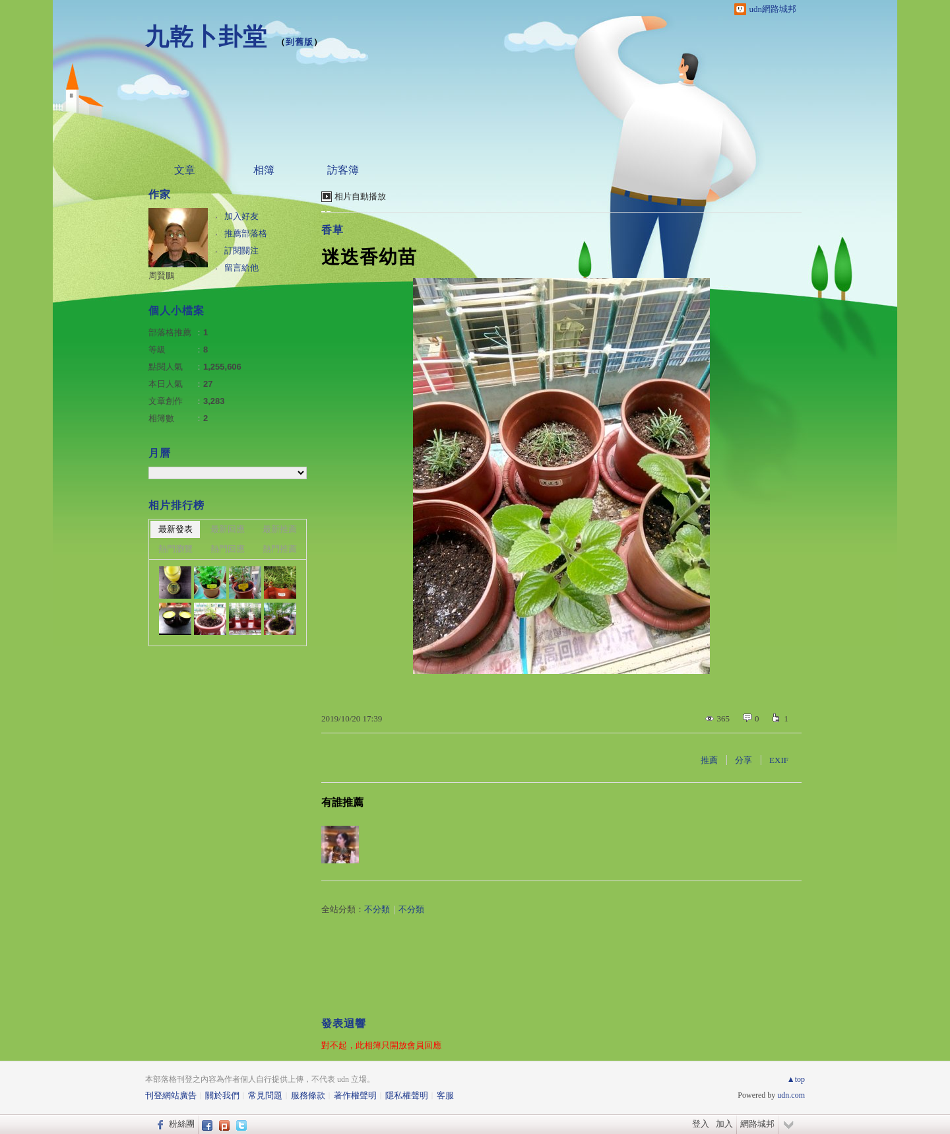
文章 (184, 170)
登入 (700, 1124)
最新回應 (227, 529)
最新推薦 (280, 529)
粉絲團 (182, 1124)
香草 (332, 230)
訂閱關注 (241, 250)
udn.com (791, 1095)
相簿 (263, 170)
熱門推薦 (280, 549)
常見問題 (265, 1095)
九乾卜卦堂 (206, 36)
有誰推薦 (342, 802)
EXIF (778, 760)
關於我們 (222, 1095)
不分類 (377, 909)
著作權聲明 (355, 1095)
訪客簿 (343, 170)
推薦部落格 (245, 233)
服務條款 (308, 1095)
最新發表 (175, 529)
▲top (796, 1079)
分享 (743, 760)
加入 (724, 1124)
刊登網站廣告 (171, 1095)
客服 (445, 1095)
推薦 (709, 760)
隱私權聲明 (406, 1095)
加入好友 (241, 216)
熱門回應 (227, 549)
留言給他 (241, 268)
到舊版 (299, 42)
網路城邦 (757, 1124)
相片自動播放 (360, 196)
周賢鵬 (161, 276)
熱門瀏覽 (175, 549)
